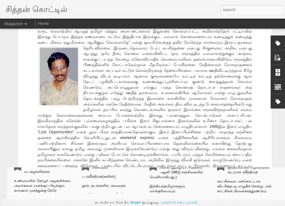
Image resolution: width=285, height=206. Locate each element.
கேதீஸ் (131, 114)
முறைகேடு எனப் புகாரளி (178, 202)
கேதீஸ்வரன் (151, 114)
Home (43, 23)
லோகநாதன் (175, 114)
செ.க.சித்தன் (143, 106)
